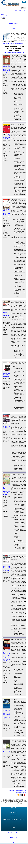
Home (2, 14)
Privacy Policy (13, 810)
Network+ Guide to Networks (6, 751)
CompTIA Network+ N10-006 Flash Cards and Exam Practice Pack (6, 567)
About (13, 827)
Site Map (13, 830)
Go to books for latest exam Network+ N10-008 (14, 52)
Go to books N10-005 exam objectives (17, 790)
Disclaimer (13, 815)
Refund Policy (13, 812)
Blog (16, 10)
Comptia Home (5, 15)
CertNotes (13, 31)
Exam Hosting (13, 835)
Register (19, 10)
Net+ (4, 17)
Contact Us (13, 825)
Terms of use (13, 807)
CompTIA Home (13, 21)
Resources (13, 26)
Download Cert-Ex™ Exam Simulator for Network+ (13, 43)
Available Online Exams (13, 832)
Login (23, 10)
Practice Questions (13, 23)
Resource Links (13, 837)
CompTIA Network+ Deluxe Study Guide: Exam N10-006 (6, 212)
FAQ (13, 842)
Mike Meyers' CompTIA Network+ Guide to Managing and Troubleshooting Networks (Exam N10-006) (6, 655)
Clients (13, 840)
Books (13, 28)
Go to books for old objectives (19, 792)
